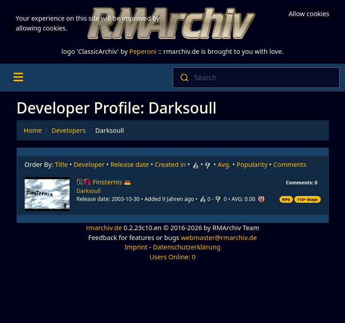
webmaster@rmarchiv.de (219, 237)
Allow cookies (308, 13)
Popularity (251, 164)
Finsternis (112, 182)
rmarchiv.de (104, 227)
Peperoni (143, 51)
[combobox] (256, 77)
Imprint (136, 247)
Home (33, 130)
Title (61, 164)
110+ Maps (307, 199)
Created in (170, 164)
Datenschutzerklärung (186, 247)
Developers (69, 130)
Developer (89, 164)
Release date (129, 164)
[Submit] (183, 77)
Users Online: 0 (172, 257)
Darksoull (88, 191)
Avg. (224, 164)
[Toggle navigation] (18, 77)
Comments (289, 164)
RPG (286, 199)
